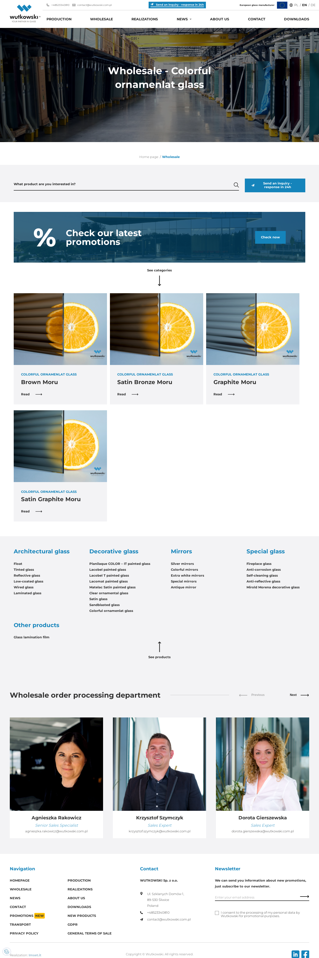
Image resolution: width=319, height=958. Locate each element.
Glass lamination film (31, 637)
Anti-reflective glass (263, 581)
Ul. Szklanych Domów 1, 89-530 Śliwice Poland (162, 900)
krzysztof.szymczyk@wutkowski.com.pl (159, 831)
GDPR (73, 924)
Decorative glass (113, 551)
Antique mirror (183, 587)
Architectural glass (42, 551)
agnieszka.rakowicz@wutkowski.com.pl (56, 831)
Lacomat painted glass (108, 581)
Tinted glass (24, 569)
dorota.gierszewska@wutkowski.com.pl (263, 831)
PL (296, 5)
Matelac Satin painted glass (112, 587)
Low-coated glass (28, 581)
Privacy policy (24, 933)
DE (313, 5)
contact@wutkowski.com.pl (92, 5)
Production (59, 19)
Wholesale (101, 19)
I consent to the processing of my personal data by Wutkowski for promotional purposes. (260, 914)
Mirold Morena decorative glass (273, 587)
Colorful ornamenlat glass (111, 611)
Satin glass (98, 599)
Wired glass (24, 587)
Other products (36, 625)
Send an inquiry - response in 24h (271, 185)
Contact (256, 19)
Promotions (27, 916)
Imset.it (35, 955)
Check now (270, 237)
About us (219, 19)
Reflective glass (27, 575)
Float (18, 564)
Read (31, 394)
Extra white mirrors (187, 575)
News (182, 19)
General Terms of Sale (90, 933)
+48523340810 (58, 5)
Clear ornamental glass (108, 593)
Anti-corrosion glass (264, 569)
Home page (148, 157)
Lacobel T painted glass (109, 575)
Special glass (266, 551)
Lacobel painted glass (107, 569)
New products (82, 916)
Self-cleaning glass (262, 575)
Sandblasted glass (104, 605)
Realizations (144, 19)
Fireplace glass (259, 564)
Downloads (296, 19)
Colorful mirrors (184, 569)
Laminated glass (27, 593)
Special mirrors (184, 581)
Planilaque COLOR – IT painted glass (119, 564)
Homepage (20, 880)
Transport (20, 924)
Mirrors (181, 551)
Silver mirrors (182, 564)
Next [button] (299, 695)
